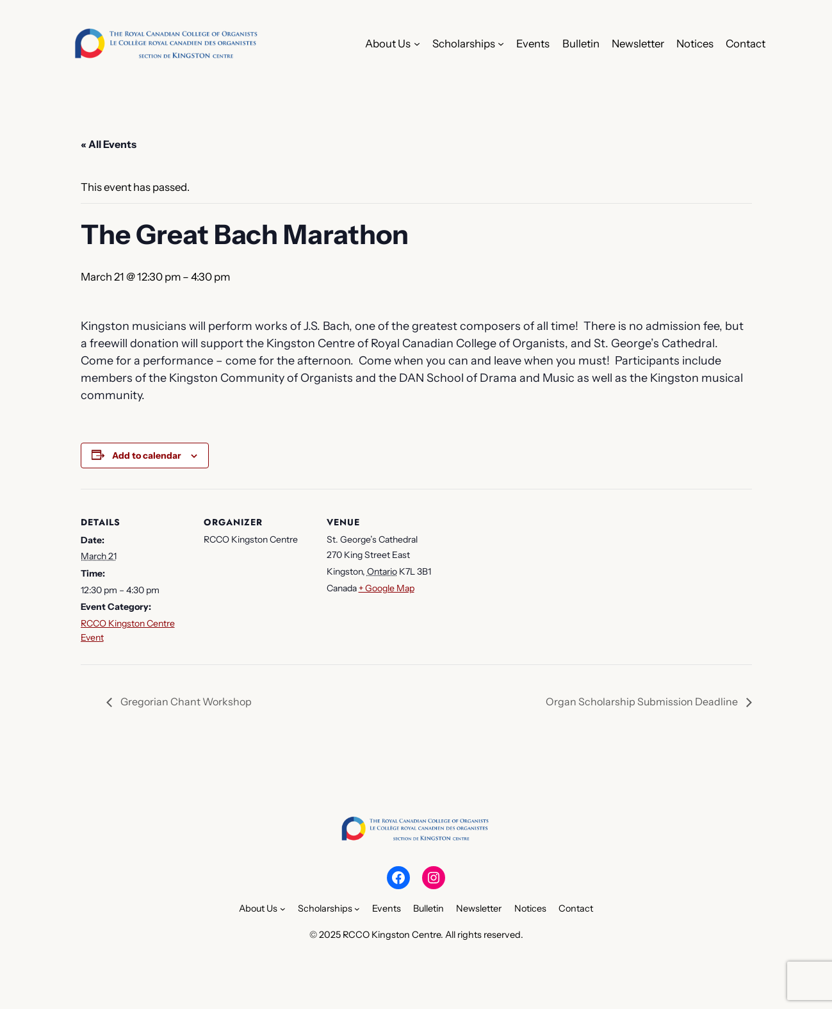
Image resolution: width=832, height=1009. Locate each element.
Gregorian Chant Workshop (185, 701)
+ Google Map (386, 588)
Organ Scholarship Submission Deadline (643, 701)
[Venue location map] (517, 576)
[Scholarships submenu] (501, 43)
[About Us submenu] (417, 43)
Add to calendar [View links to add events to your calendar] (146, 455)
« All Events (108, 144)
